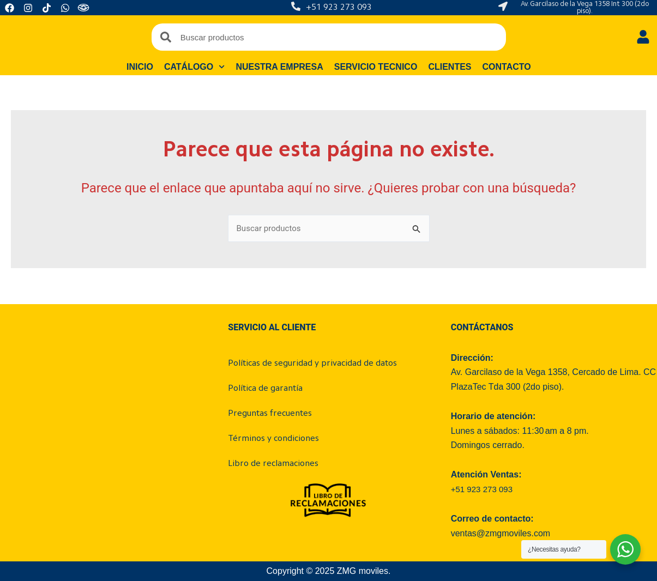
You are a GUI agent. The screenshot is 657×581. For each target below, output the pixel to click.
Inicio (139, 66)
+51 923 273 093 (339, 7)
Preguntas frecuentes (270, 413)
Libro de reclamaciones (273, 463)
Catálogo (194, 67)
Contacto (506, 66)
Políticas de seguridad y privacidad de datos (312, 363)
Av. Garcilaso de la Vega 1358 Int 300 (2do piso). (585, 8)
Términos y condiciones (273, 438)
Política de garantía (265, 388)
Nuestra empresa (279, 66)
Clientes (449, 66)
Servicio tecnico (375, 66)
